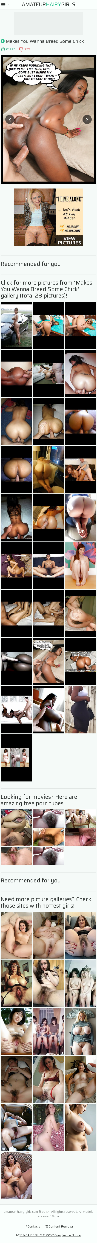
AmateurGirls (48, 4)
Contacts (32, 1226)
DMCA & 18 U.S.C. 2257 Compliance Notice (48, 1235)
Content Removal (60, 1226)
